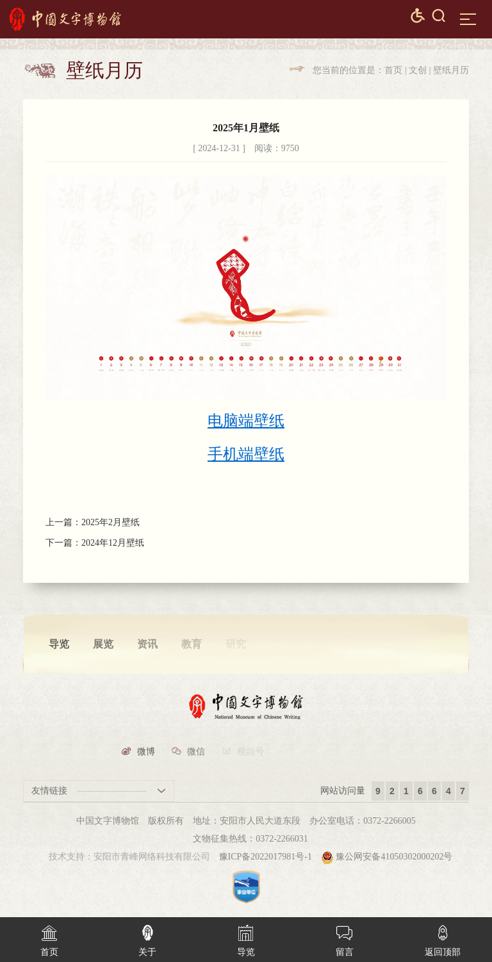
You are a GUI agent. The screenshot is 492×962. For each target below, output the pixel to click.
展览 (103, 644)
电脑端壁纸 (246, 420)
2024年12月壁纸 (112, 543)
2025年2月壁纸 (110, 522)
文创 (418, 70)
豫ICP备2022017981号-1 (265, 856)
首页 (393, 70)
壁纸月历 (451, 70)
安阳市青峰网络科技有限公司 (152, 856)
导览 (59, 644)
